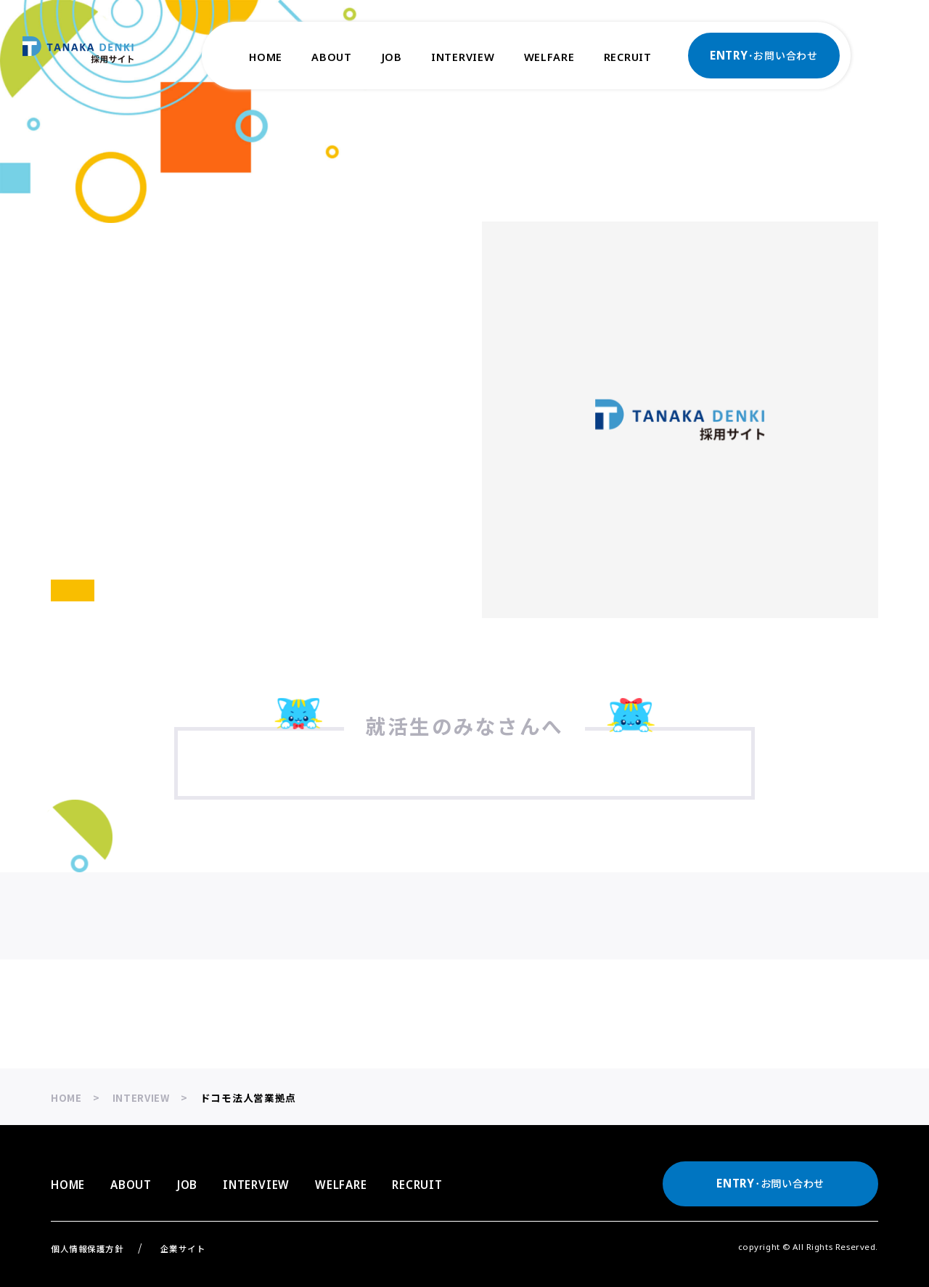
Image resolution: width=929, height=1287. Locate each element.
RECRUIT (628, 57)
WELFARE (549, 57)
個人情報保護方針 (87, 1248)
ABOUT (331, 57)
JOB (391, 57)
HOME (265, 57)
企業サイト (183, 1248)
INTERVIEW (463, 57)
